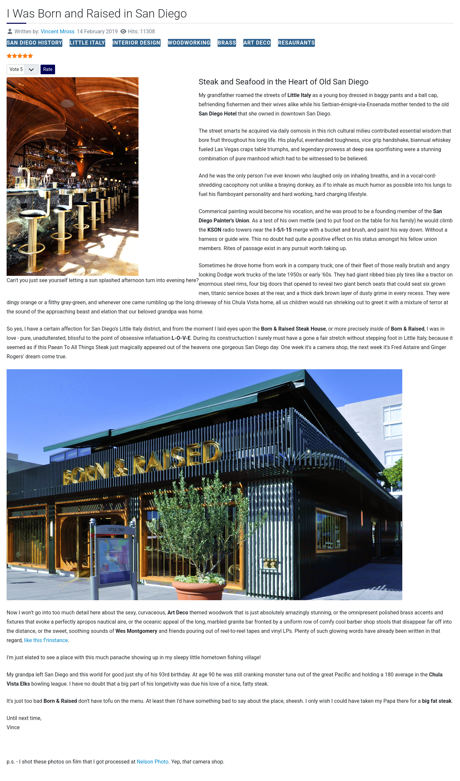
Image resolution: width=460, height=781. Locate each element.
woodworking (189, 43)
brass (227, 43)
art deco (257, 43)
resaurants (296, 43)
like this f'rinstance (46, 640)
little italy (87, 43)
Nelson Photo (153, 762)
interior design (136, 43)
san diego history (34, 43)
